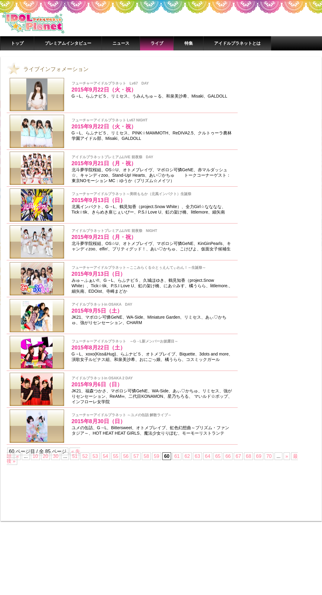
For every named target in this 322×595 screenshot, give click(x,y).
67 (238, 456)
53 (95, 456)
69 (259, 456)
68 (248, 456)
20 (45, 456)
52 (85, 456)
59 (156, 456)
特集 (188, 43)
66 (228, 456)
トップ (17, 43)
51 (74, 456)
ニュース (120, 43)
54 (105, 456)
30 (55, 456)
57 (136, 456)
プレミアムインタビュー (68, 43)
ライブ (157, 43)
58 (146, 456)
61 (177, 456)
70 (269, 456)
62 (187, 456)
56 (125, 456)
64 (207, 456)
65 (218, 456)
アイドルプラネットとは (237, 43)
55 (116, 456)
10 (35, 456)
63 (197, 456)
